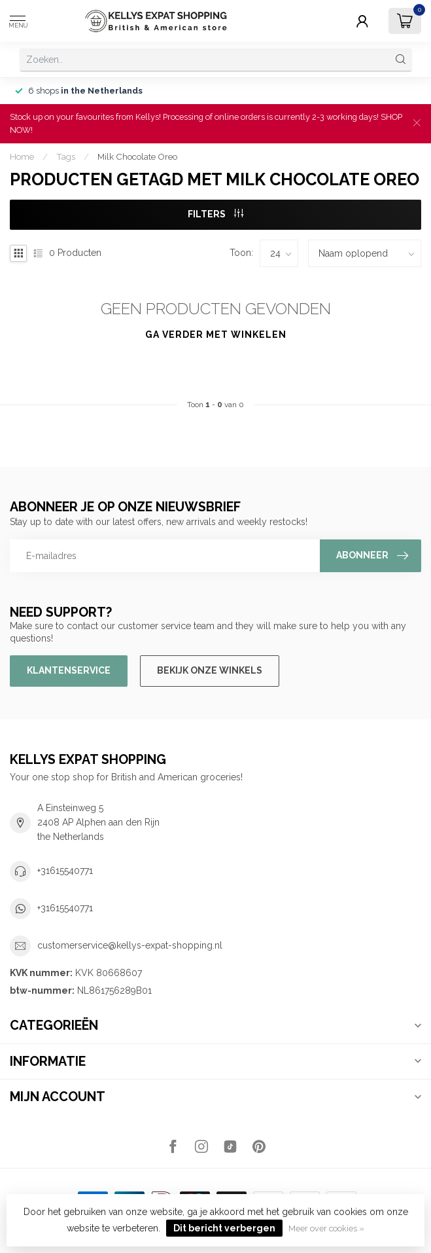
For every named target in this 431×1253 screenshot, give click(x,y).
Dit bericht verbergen (224, 1228)
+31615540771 (65, 870)
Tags (65, 156)
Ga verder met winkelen (215, 334)
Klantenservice (69, 670)
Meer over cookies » (326, 1228)
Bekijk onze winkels (209, 670)
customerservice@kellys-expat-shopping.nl (129, 945)
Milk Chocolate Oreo (137, 156)
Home (22, 156)
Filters (215, 214)
